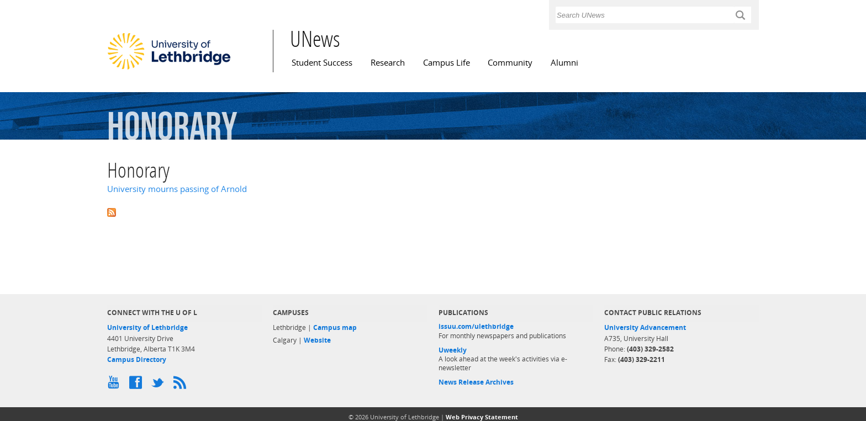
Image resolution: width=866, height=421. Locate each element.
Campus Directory (136, 359)
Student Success (322, 62)
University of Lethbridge (147, 327)
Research (388, 62)
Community (510, 62)
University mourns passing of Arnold (177, 189)
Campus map (335, 327)
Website (317, 340)
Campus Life (446, 62)
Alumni (564, 62)
